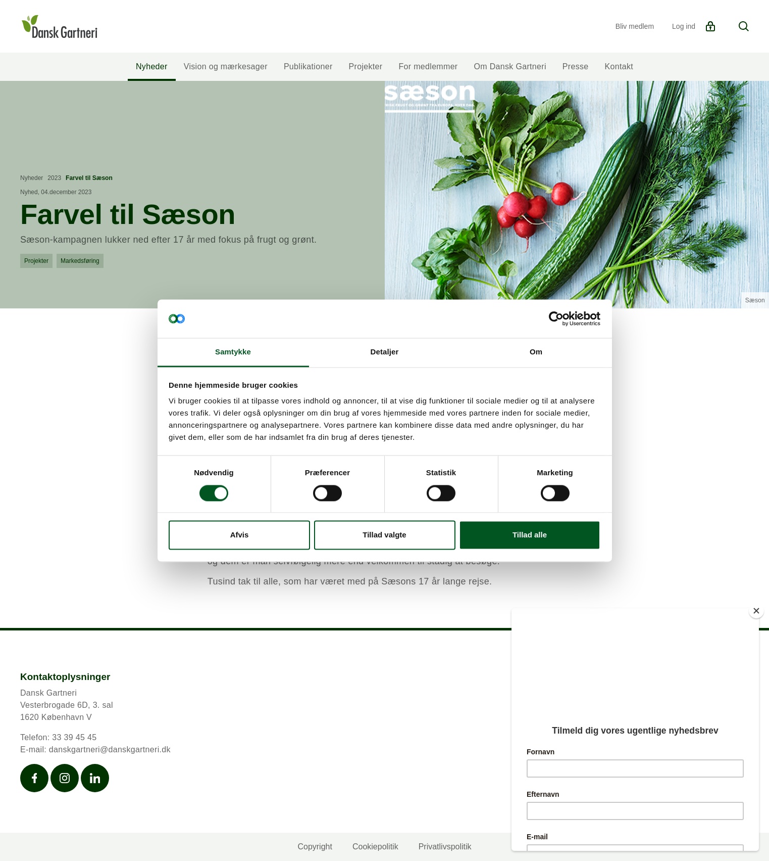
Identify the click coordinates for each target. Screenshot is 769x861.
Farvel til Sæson (89, 178)
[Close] (756, 610)
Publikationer (308, 66)
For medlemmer (427, 66)
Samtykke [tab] (233, 352)
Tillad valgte (384, 535)
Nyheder (152, 66)
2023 (54, 178)
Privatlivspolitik (445, 846)
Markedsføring (80, 260)
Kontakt (619, 66)
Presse (575, 66)
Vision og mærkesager (226, 66)
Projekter (366, 66)
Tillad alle (529, 535)
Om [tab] (536, 352)
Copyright (314, 846)
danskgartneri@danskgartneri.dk (110, 749)
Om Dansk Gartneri (510, 66)
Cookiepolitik (375, 846)
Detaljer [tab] (385, 352)
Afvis (239, 535)
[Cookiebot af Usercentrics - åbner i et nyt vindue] (556, 318)
